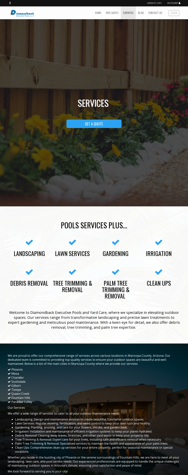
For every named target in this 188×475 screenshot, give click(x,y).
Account (173, 3)
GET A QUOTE (94, 124)
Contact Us (155, 13)
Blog (141, 13)
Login (174, 13)
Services (128, 13)
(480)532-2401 (154, 3)
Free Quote (112, 13)
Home (98, 13)
